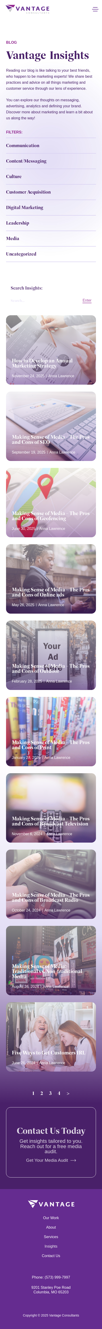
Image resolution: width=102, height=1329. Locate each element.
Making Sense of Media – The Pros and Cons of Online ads (51, 592)
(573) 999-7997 (57, 1277)
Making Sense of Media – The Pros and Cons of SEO (51, 439)
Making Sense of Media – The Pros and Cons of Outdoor (51, 668)
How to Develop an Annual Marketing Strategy (42, 363)
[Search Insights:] (42, 303)
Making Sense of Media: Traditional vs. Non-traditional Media (47, 971)
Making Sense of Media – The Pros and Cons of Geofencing (51, 516)
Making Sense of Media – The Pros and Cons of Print (51, 745)
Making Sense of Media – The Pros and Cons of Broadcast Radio (51, 897)
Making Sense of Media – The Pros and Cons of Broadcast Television (51, 821)
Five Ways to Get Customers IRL (48, 1052)
